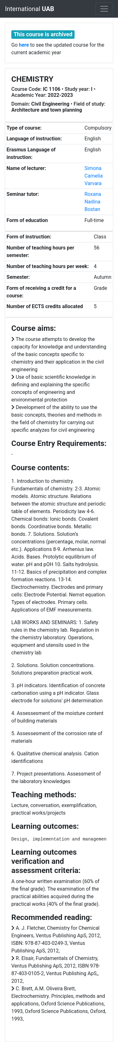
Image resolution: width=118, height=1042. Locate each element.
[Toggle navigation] (104, 9)
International (29, 9)
